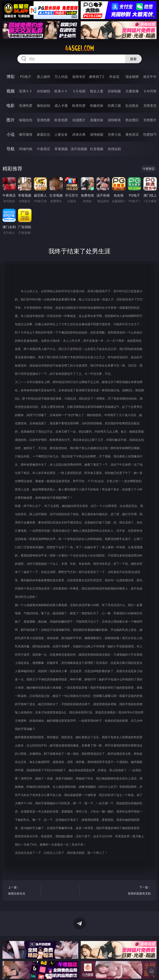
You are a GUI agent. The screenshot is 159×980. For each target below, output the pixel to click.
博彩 (10, 76)
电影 (10, 105)
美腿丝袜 (96, 120)
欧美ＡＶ (61, 91)
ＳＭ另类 (150, 91)
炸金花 (114, 76)
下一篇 (135, 891)
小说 (10, 134)
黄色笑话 (132, 134)
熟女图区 (132, 120)
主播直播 (132, 91)
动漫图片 (79, 120)
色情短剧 (114, 149)
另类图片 (150, 120)
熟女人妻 (96, 91)
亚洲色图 (43, 120)
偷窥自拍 (25, 120)
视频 (10, 91)
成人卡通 (61, 105)
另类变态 (150, 105)
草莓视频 (61, 149)
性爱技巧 (150, 134)
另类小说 (114, 134)
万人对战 (61, 76)
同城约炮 (25, 149)
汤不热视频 (79, 149)
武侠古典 (79, 134)
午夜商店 (43, 149)
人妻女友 (61, 134)
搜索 (133, 59)
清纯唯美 (114, 120)
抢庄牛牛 (150, 76)
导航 (10, 149)
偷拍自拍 (43, 105)
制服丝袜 (96, 105)
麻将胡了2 (96, 76)
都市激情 (25, 134)
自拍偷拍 (43, 91)
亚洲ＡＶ (25, 91)
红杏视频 (96, 149)
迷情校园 (96, 134)
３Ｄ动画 (79, 91)
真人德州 (43, 76)
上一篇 (23, 891)
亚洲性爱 (25, 105)
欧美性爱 (79, 105)
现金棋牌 (132, 76)
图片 (10, 120)
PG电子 (25, 76)
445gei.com (79, 48)
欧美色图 (61, 120)
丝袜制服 (114, 91)
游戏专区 (79, 76)
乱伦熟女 (132, 105)
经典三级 (114, 105)
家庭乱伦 (43, 134)
